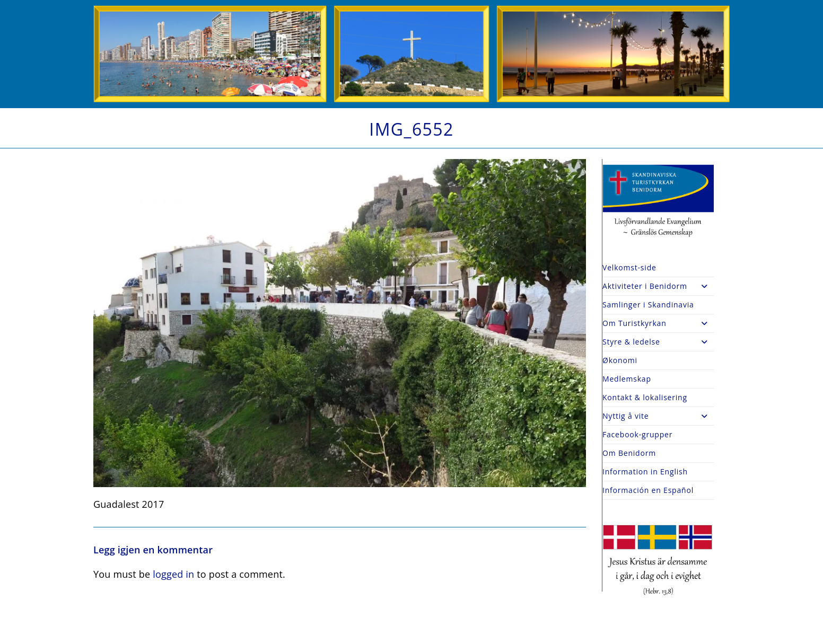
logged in (173, 574)
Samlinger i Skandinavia (648, 304)
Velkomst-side (629, 267)
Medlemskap (626, 379)
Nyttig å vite (658, 416)
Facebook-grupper (637, 434)
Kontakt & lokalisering (644, 397)
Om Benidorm (629, 453)
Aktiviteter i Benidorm (658, 286)
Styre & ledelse (658, 342)
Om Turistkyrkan (658, 323)
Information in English (645, 471)
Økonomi (619, 360)
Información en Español (648, 490)
